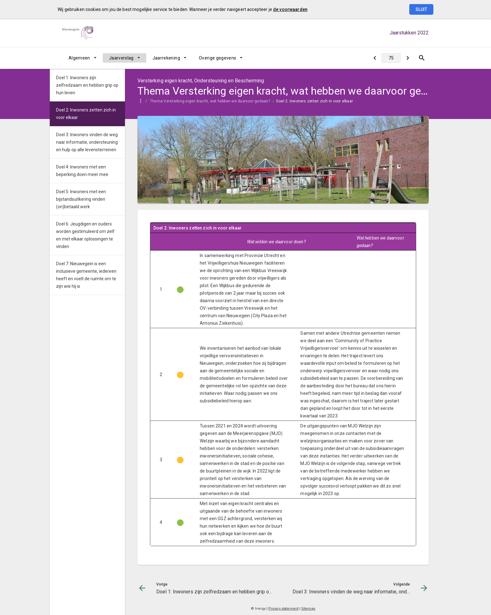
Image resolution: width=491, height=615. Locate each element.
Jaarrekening (166, 57)
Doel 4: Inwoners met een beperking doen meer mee (82, 170)
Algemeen (79, 57)
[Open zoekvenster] (422, 58)
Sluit (421, 9)
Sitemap (308, 609)
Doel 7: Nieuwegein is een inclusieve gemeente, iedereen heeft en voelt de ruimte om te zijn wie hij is (86, 275)
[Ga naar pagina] (391, 58)
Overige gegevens (217, 57)
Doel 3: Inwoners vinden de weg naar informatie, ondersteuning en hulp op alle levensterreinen (87, 142)
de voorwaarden (290, 9)
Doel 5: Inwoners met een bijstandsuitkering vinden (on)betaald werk (81, 199)
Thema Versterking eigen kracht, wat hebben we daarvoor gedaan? (210, 101)
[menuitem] (82, 58)
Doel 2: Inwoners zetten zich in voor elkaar (314, 101)
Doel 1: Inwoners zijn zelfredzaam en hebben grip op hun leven (87, 85)
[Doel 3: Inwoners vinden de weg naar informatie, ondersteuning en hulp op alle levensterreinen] (408, 58)
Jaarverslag (121, 57)
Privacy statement (283, 609)
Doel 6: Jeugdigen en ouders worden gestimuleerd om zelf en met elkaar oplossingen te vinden (85, 235)
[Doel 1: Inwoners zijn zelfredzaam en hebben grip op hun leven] (375, 58)
